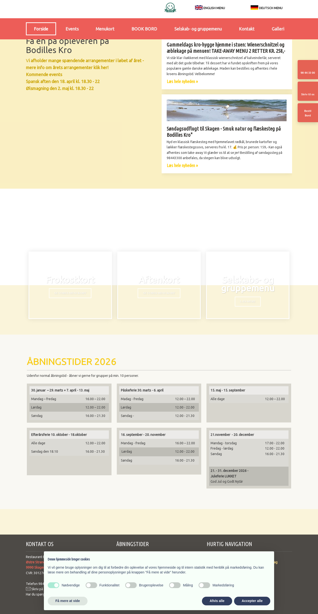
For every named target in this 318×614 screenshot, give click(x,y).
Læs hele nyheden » (182, 81)
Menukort (105, 28)
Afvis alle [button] (217, 601)
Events (72, 28)
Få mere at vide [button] (67, 601)
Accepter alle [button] (252, 601)
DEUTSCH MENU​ (267, 8)
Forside (41, 28)
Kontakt (246, 28)
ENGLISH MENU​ (214, 8)
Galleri (278, 28)
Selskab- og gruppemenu (198, 28)
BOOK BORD (144, 28)
